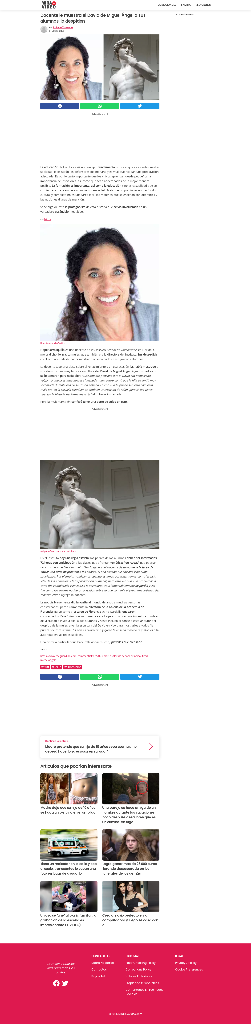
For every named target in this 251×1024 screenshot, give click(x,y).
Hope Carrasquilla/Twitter (52, 343)
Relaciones (203, 5)
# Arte (56, 667)
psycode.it (98, 976)
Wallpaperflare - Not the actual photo (58, 551)
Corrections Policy (138, 969)
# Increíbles (72, 667)
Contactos (99, 969)
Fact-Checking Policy (140, 963)
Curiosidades (167, 5)
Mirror (47, 219)
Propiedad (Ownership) (142, 983)
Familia (186, 5)
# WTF (45, 667)
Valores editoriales (138, 976)
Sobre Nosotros (102, 963)
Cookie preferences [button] (189, 969)
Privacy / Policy (186, 963)
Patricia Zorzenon (63, 27)
